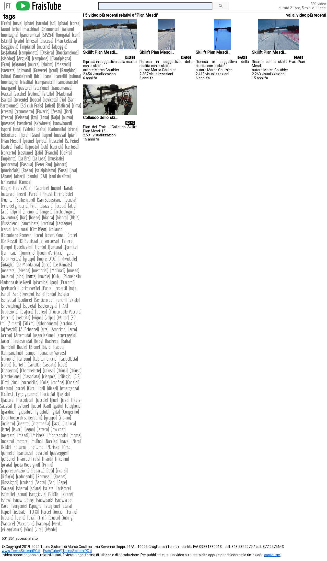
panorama (9, 164)
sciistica (8, 300)
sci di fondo (46, 294)
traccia (7, 518)
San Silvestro (23, 294)
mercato (8, 435)
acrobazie (68, 323)
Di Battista (28, 241)
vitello (48, 94)
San (51, 482)
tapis (6, 512)
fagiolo (63, 394)
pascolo (41, 453)
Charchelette (30, 370)
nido (20, 276)
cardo (6, 365)
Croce (72, 235)
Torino (71, 512)
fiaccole (41, 400)
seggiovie (37, 494)
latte (5, 429)
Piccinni (62, 459)
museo (73, 270)
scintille (8, 494)
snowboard (62, 123)
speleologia (47, 306)
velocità (23, 317)
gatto (58, 406)
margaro (8, 88)
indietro (8, 423)
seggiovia (9, 47)
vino (28, 529)
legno (47, 135)
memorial (40, 270)
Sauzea (7, 488)
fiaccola (7, 400)
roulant (26, 482)
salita (6, 100)
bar (23, 217)
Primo (47, 465)
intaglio (8, 264)
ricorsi (62, 470)
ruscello (56, 141)
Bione (34, 347)
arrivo (6, 335)
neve (17, 23)
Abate (6, 176)
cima (76, 106)
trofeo (41, 312)
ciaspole (49, 376)
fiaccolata (24, 400)
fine (54, 400)
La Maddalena (28, 264)
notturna (20, 447)
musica (7, 276)
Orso (67, 447)
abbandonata (47, 323)
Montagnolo (58, 435)
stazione (41, 88)
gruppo (50, 417)
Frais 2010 (22, 188)
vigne (37, 317)
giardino (8, 412)
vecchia (7, 317)
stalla (67, 506)
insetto (23, 423)
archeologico (64, 211)
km (34, 117)
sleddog (8, 58)
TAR (63, 306)
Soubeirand (22, 76)
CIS (77, 376)
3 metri (14, 323)
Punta (47, 288)
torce (46, 512)
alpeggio (59, 47)
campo (31, 353)
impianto (8, 158)
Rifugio (7, 476)
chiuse (49, 370)
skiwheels (42, 123)
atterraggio (66, 335)
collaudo (56, 229)
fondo (40, 247)
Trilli (42, 518)
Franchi (51, 153)
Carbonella (57, 129)
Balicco (63, 106)
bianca (48, 217)
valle (18, 147)
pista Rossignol (27, 465)
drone (73, 129)
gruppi (29, 259)
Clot (5, 382)
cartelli (19, 365)
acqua (60, 206)
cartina (47, 223)
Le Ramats (62, 264)
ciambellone (11, 376)
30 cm (28, 323)
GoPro (66, 153)
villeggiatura (11, 529)
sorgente (19, 506)
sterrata (8, 70)
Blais (74, 217)
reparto (37, 470)
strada (42, 23)
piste (29, 23)
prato (19, 41)
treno (20, 518)
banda (32, 176)
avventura (9, 217)
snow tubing (23, 500)
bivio (46, 347)
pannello (8, 453)
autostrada (23, 341)
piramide (40, 282)
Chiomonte (49, 29)
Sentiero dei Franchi (50, 300)
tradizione (9, 312)
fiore (23, 135)
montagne (9, 82)
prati (53, 70)
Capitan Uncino (45, 359)
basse (34, 217)
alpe (72, 206)
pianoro (60, 164)
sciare (35, 488)
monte (75, 435)
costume (25, 153)
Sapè (62, 482)
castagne (64, 223)
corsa (75, 23)
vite (39, 529)
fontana (55, 247)
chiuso (75, 370)
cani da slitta (59, 176)
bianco (62, 217)
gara (70, 253)
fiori (68, 111)
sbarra (22, 488)
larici (46, 264)
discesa (46, 41)
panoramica (30, 35)
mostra (7, 441)
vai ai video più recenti (306, 15)
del (42, 388)
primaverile (30, 288)
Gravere (40, 70)
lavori (17, 429)
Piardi (47, 459)
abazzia (46, 206)
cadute (59, 347)
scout (22, 494)
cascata (49, 365)
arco (72, 329)
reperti (61, 288)
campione (40, 58)
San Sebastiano (50, 200)
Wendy (51, 529)
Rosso (27, 170)
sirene (67, 494)
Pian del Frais (28, 459)
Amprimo (58, 329)
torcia (58, 512)
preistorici (10, 288)
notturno (37, 447)
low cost (58, 429)
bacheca (52, 341)
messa (60, 135)
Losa (44, 117)
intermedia (41, 423)
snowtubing (11, 306)
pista (63, 23)
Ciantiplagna (60, 58)
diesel (52, 388)
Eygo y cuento (26, 394)
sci (53, 23)
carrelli (60, 76)
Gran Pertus (11, 259)
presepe (8, 123)
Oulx (56, 276)
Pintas (46, 194)
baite (41, 129)
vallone (34, 94)
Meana (24, 270)
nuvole (44, 276)
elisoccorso (49, 241)
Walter (63, 317)
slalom (47, 64)
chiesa (32, 41)
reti (50, 470)
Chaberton (9, 370)
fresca (7, 117)
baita (66, 341)
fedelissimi (23, 247)
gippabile (25, 412)
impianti (27, 47)
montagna (9, 35)
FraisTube (46, 6)
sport (6, 129)
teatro (6, 147)
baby (38, 341)
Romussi (44, 476)
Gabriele (42, 188)
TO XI (34, 512)
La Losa (39, 158)
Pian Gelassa (66, 41)
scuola (70, 200)
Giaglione (73, 406)
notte (31, 276)
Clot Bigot (38, 229)
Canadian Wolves (52, 353)
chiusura (20, 229)
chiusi (62, 370)
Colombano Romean (16, 235)
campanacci (44, 82)
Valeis (28, 129)
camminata (30, 223)
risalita (26, 82)
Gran (35, 135)
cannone (8, 359)
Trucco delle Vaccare (65, 312)
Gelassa (22, 117)
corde (20, 388)
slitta (6, 76)
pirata (6, 465)
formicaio (9, 253)
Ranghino (68, 70)
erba (16, 29)
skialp (74, 300)
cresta (6, 111)
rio (63, 100)
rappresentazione (15, 470)
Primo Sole (63, 194)
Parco (33, 194)
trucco (54, 518)
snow (6, 500)
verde (57, 523)
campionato (28, 53)
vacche (20, 94)
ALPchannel (29, 329)
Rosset (60, 476)
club (15, 382)
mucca (33, 64)
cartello (34, 365)
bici (37, 76)
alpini (15, 211)
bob (44, 147)
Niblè (6, 447)
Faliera (67, 241)
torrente (21, 100)
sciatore (63, 488)
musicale (56, 158)
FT (8, 6)
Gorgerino (70, 412)
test (17, 129)
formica (71, 247)
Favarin (42, 111)
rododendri (25, 476)
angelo (46, 211)
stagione (52, 506)
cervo (6, 229)
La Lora (69, 423)
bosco (35, 100)
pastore (24, 88)
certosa (71, 147)
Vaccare (8, 523)
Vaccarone (25, 523)
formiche (27, 253)
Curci (32, 388)
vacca (6, 94)
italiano (67, 29)
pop (54, 282)
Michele (38, 435)
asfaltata (9, 53)
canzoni (24, 359)
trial (31, 518)
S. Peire (72, 141)
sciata (48, 488)
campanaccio (67, 82)
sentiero (24, 123)
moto (56, 188)
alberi (19, 176)
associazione (44, 335)
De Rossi (9, 241)
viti (34, 206)
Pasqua (26, 164)
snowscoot (64, 500)
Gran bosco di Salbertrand (21, 417)
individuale (68, 259)
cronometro (24, 111)
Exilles (7, 394)
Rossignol (9, 482)
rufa (73, 288)
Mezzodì (63, 64)
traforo (26, 312)
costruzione (55, 235)
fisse (64, 400)
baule (22, 347)
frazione (21, 406)
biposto (32, 147)
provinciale (10, 170)
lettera (43, 429)
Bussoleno (10, 223)
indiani (65, 417)
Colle (44, 382)
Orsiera (47, 53)
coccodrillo (29, 382)
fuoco (36, 406)
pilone (28, 141)
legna (30, 429)
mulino (37, 441)
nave (64, 441)
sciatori (65, 294)
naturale (8, 194)
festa (56, 111)
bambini (8, 347)
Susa (62, 170)
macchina (31, 29)
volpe (50, 317)
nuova (67, 117)
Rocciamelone (67, 53)
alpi (4, 211)
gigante (19, 64)
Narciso (51, 441)
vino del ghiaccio (14, 206)
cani (76, 35)
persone (8, 459)
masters (8, 270)
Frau (5, 64)
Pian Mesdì (11, 141)
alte (45, 329)
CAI (43, 176)
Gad (47, 406)
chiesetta (9, 182)
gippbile (43, 412)
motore (22, 441)
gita (56, 412)
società (29, 306)
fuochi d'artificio (50, 253)
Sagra (40, 482)
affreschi (9, 329)
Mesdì (23, 435)
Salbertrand (25, 200)
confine (57, 382)
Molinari (57, 270)
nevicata (50, 100)
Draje (6, 188)
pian (72, 135)
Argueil (23, 58)
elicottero (9, 135)
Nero (76, 441)
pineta (41, 141)
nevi (21, 194)
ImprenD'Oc (46, 259)
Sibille (54, 494)
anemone (30, 211)
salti (5, 294)
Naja (55, 117)
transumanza (61, 88)
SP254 (48, 35)
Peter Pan (43, 164)
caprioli (56, 147)
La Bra (24, 158)
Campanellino (12, 353)
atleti (50, 106)
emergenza (69, 388)
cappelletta (69, 359)
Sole (5, 506)
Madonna (64, 94)
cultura (75, 76)
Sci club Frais (31, 106)
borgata (63, 35)
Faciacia (47, 394)
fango (6, 247)
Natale (69, 188)
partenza (25, 453)
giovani (24, 70)
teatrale (20, 512)
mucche (43, 47)
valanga (43, 523)
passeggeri (59, 453)
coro (39, 235)
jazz (56, 423)
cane (47, 76)
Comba (25, 182)
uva (73, 170)
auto (5, 29)
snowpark (44, 500)
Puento (7, 200)
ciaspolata (31, 376)
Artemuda (22, 335)
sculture (25, 300)
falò (39, 153)
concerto (8, 153)
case (62, 365)
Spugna (35, 506)
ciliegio (65, 376)
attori (6, 341)
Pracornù (67, 282)
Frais (6, 23)
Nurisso (53, 447)
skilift (6, 41)
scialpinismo (45, 170)
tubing (68, 518)
